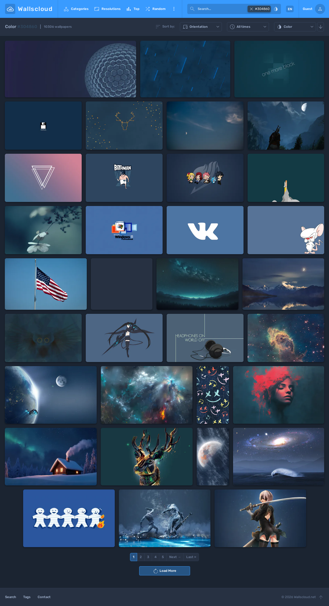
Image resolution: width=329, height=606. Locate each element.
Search (10, 597)
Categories (76, 9)
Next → (175, 557)
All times (248, 26)
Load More (164, 571)
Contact (44, 597)
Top (132, 9)
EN (290, 9)
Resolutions (107, 9)
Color (295, 26)
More (174, 9)
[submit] (192, 9)
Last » (191, 557)
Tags (27, 597)
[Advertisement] (121, 284)
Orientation (201, 26)
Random (155, 9)
